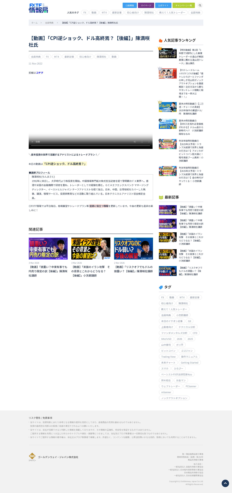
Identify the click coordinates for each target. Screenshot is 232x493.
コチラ (39, 72)
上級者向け (167, 327)
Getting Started (189, 362)
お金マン (181, 380)
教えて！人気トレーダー (172, 12)
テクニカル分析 (187, 327)
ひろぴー (178, 368)
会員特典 (195, 12)
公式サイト (163, 5)
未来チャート (168, 362)
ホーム (34, 22)
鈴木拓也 (166, 380)
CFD (195, 333)
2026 (179, 339)
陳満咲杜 (149, 12)
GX (189, 321)
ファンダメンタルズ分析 (174, 333)
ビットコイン (168, 350)
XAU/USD (166, 339)
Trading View (168, 356)
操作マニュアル (189, 356)
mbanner (166, 392)
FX (84, 12)
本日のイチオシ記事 (172, 321)
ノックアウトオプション (174, 398)
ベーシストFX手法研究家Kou (176, 374)
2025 (190, 339)
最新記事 (117, 12)
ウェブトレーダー (170, 386)
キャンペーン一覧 (183, 5)
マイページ (146, 5)
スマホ (164, 368)
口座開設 (130, 5)
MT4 (104, 12)
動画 (94, 12)
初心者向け (133, 12)
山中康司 (166, 344)
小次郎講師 (182, 315)
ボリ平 (179, 344)
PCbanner (191, 386)
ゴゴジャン (187, 350)
